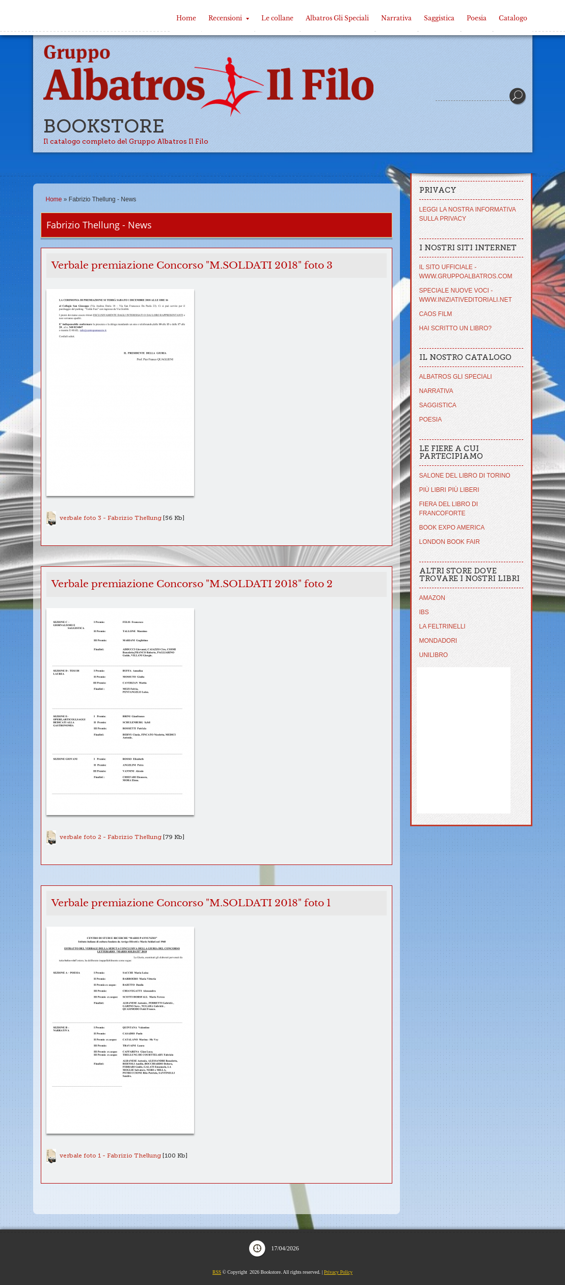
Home (186, 18)
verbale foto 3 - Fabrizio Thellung (111, 517)
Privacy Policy (338, 1272)
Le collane (277, 18)
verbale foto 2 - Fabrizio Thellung (111, 837)
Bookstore (104, 126)
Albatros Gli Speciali (337, 18)
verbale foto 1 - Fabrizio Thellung (110, 1155)
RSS (216, 1272)
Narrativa (396, 18)
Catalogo (513, 18)
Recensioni (228, 18)
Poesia (477, 18)
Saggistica (439, 18)
